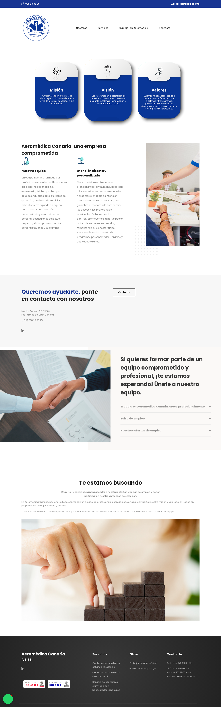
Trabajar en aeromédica (143, 663)
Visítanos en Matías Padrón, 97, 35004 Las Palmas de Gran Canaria (181, 672)
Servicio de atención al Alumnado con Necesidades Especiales (106, 686)
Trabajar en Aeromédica (133, 28)
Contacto (164, 28)
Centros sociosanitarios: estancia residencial (106, 665)
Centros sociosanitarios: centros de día (106, 674)
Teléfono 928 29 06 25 (179, 663)
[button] (8, 699)
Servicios (103, 28)
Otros (134, 654)
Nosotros (81, 28)
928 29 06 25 (32, 3)
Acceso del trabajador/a (185, 3)
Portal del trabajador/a (143, 668)
